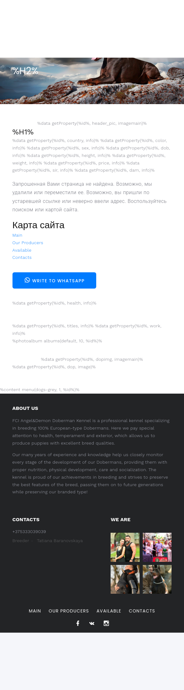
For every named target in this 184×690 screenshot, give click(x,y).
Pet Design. (61, 676)
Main (17, 235)
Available (22, 250)
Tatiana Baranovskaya (60, 540)
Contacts (22, 257)
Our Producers (27, 242)
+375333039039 (29, 531)
